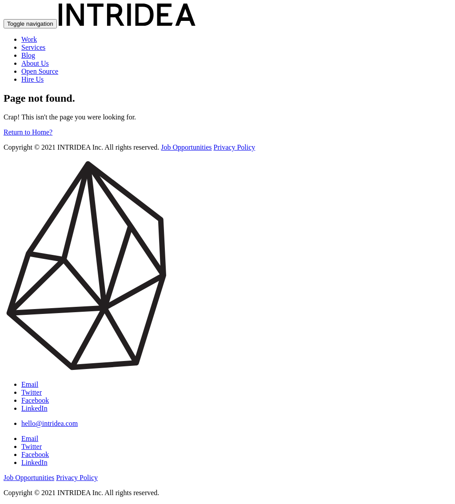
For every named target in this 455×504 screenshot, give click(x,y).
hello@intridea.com (49, 423)
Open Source (39, 71)
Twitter (31, 392)
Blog (28, 55)
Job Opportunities (186, 147)
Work (29, 39)
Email (29, 384)
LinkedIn (34, 408)
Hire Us (32, 79)
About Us (35, 63)
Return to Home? (28, 132)
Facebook (35, 400)
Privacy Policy (234, 147)
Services (33, 47)
